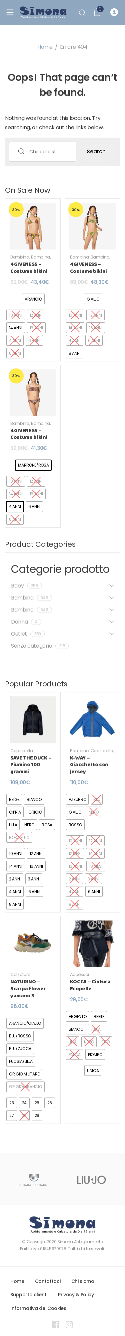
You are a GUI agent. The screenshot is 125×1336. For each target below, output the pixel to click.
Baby (26, 586)
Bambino (31, 610)
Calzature (20, 974)
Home (45, 47)
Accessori (80, 974)
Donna (26, 622)
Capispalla (21, 750)
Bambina (19, 257)
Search (96, 151)
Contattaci (48, 1281)
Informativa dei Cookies (38, 1308)
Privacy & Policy (76, 1294)
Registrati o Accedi (114, 12)
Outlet (28, 634)
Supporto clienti (28, 1294)
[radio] (33, 299)
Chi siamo (82, 1281)
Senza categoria (40, 646)
